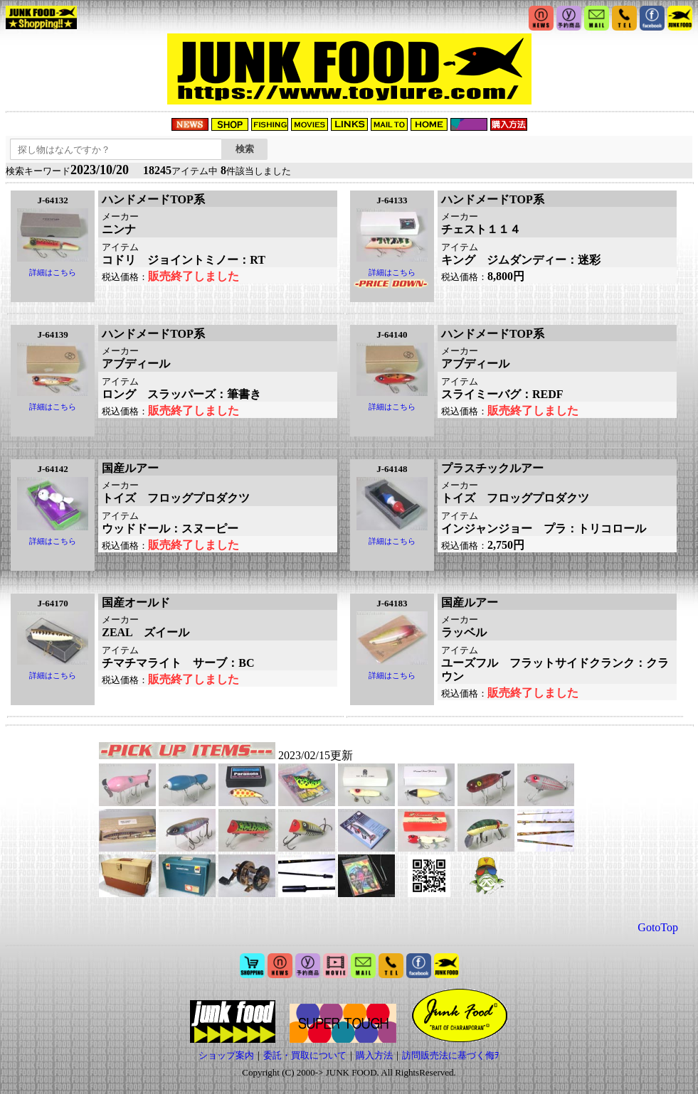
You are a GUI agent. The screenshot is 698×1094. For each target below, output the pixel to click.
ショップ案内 (226, 1055)
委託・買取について (305, 1055)
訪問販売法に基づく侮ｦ (450, 1055)
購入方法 (374, 1055)
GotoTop (658, 927)
